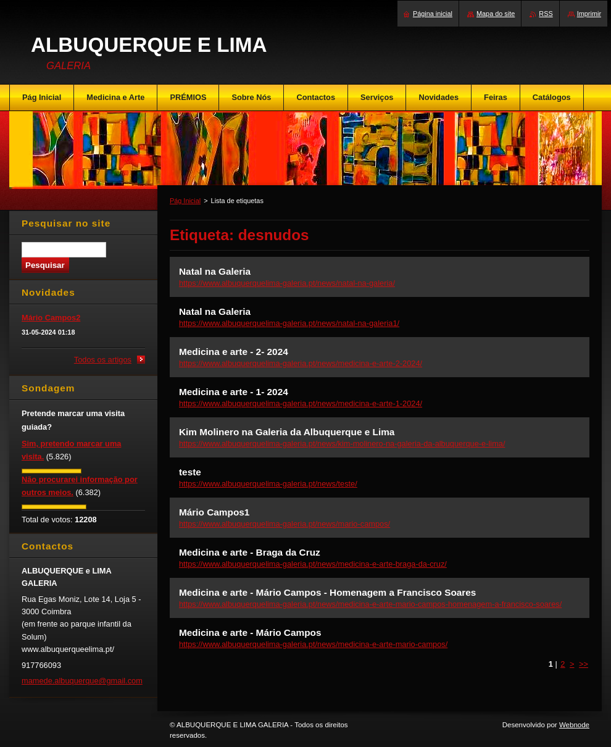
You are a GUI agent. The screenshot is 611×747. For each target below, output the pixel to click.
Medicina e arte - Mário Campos (250, 632)
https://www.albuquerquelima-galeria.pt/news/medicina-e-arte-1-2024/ (300, 403)
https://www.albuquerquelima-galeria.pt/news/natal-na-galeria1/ (289, 323)
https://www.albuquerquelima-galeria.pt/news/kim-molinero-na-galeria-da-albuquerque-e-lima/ (342, 443)
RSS (545, 13)
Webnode (574, 724)
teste (190, 472)
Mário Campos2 (51, 317)
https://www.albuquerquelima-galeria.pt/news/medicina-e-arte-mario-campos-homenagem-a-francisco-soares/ (370, 604)
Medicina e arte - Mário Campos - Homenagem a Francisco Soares (327, 592)
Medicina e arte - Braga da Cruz (249, 552)
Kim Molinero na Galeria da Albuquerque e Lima (286, 432)
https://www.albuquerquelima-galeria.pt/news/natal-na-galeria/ (287, 283)
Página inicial (432, 13)
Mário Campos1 (214, 512)
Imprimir (589, 13)
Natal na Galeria (215, 271)
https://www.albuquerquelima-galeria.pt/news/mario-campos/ (284, 523)
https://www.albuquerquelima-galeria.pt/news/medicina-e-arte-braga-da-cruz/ (313, 564)
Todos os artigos (102, 359)
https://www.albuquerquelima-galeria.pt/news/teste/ (268, 483)
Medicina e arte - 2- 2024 (233, 351)
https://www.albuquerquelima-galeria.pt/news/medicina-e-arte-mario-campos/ (313, 644)
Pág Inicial (185, 200)
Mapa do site (495, 13)
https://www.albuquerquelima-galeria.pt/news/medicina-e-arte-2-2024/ (300, 363)
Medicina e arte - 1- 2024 (233, 391)
